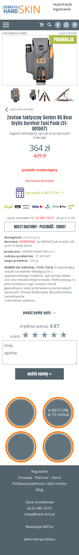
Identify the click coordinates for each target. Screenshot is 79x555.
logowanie (62, 9)
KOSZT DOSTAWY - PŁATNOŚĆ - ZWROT (40, 227)
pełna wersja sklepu (39, 539)
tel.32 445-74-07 (39, 508)
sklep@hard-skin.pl (39, 514)
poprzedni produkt (18, 110)
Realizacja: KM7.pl (39, 526)
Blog (39, 489)
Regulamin (39, 471)
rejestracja (62, 4)
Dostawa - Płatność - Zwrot (39, 477)
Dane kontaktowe (39, 502)
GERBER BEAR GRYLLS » (38, 251)
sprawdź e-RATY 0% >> (45, 192)
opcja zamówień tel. (41, 218)
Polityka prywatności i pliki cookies (39, 483)
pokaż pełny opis (39, 312)
